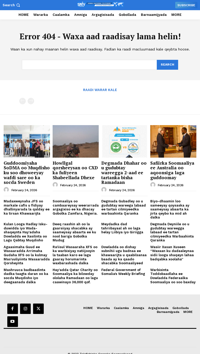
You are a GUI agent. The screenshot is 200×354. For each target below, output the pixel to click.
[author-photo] (7, 189)
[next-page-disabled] (31, 101)
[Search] (167, 64)
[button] (12, 5)
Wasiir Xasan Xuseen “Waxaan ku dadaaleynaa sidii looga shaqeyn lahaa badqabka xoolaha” (172, 252)
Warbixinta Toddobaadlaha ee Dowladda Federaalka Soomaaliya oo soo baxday (173, 275)
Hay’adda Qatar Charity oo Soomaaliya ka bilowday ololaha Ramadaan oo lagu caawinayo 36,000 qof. (75, 275)
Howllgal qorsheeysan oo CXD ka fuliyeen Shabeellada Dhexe (75, 169)
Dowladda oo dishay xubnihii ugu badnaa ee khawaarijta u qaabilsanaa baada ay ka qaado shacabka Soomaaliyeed (124, 254)
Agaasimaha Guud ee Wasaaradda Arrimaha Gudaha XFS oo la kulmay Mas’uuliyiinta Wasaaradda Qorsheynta (27, 254)
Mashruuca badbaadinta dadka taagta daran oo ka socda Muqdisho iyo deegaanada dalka (26, 275)
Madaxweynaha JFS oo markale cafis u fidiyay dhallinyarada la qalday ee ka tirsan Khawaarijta (26, 207)
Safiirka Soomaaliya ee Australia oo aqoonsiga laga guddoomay (172, 169)
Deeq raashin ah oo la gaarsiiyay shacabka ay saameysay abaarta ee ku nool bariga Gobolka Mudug (74, 232)
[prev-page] (22, 101)
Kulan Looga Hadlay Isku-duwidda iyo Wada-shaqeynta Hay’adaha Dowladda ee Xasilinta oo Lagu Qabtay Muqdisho (25, 232)
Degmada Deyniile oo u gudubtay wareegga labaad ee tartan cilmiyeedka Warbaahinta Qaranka (172, 232)
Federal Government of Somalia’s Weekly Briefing (123, 271)
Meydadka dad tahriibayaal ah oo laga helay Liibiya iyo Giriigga (122, 228)
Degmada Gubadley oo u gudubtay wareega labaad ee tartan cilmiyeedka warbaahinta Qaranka (123, 207)
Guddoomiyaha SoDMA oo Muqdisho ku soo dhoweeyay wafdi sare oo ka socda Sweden (27, 172)
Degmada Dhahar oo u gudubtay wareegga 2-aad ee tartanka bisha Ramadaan (124, 172)
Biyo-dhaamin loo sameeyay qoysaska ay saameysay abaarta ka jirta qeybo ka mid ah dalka (169, 209)
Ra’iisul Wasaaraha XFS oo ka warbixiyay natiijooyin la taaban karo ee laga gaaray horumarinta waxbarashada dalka (75, 254)
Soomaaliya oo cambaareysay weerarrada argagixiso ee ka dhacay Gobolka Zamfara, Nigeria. (76, 207)
